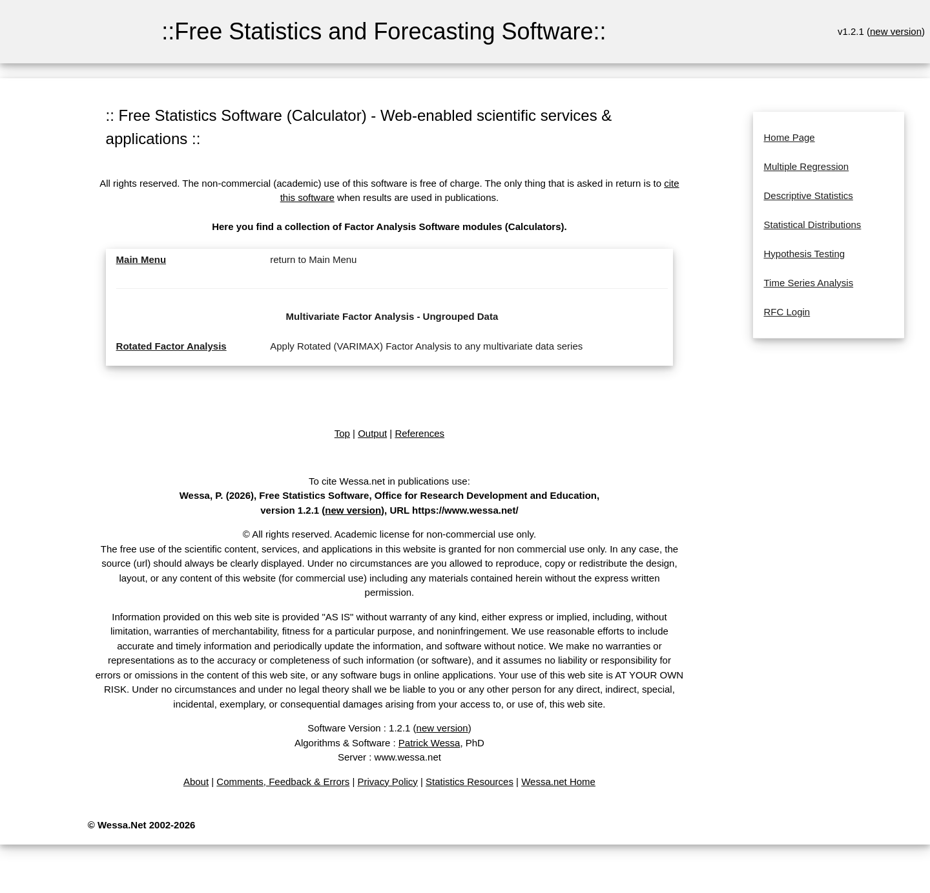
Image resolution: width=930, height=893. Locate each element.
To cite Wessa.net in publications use (388, 481)
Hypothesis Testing (804, 253)
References (419, 433)
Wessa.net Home (558, 781)
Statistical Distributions (812, 224)
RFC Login (786, 311)
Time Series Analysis (808, 282)
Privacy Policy (387, 781)
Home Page (788, 137)
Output (372, 433)
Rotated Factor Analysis (171, 346)
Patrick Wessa (429, 742)
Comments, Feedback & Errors (282, 781)
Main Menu (141, 259)
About (196, 781)
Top (342, 433)
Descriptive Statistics (807, 195)
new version (896, 31)
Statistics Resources (469, 781)
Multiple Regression (806, 166)
